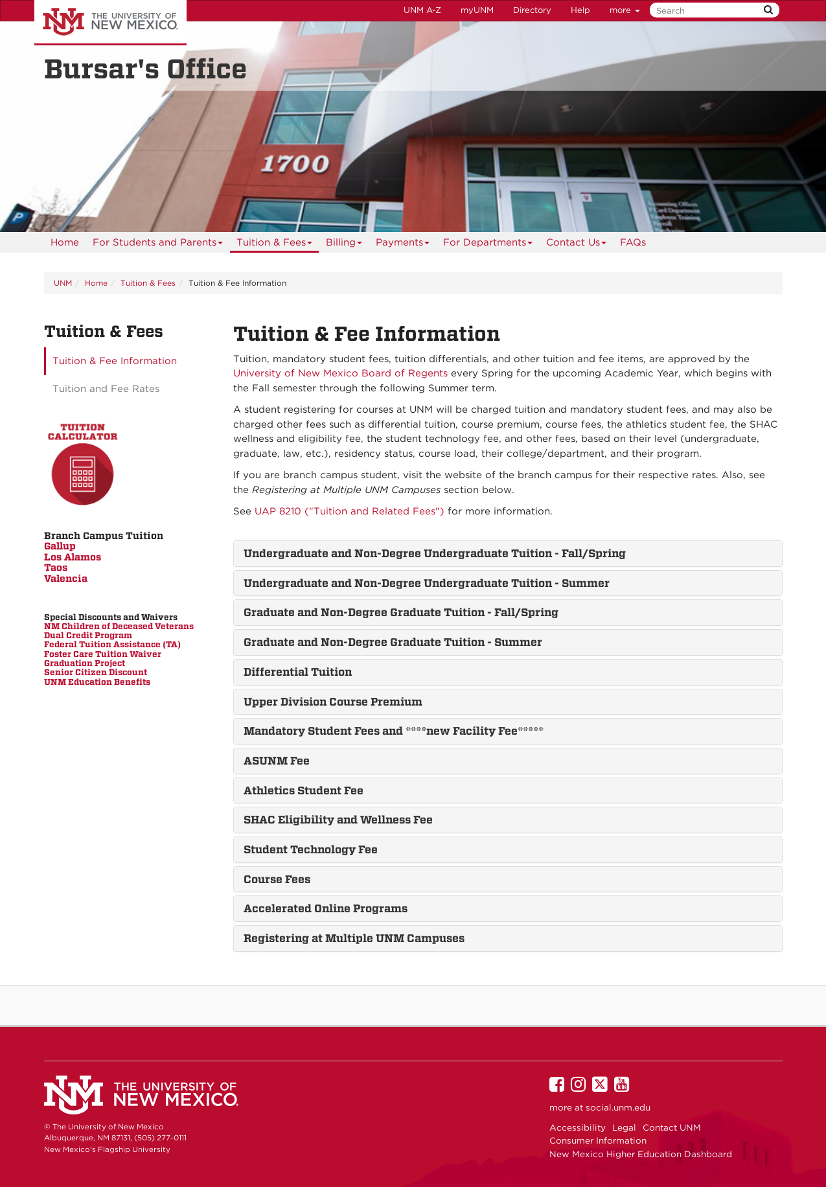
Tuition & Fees (274, 244)
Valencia (65, 578)
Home (65, 242)
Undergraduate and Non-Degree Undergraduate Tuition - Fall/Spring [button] (435, 553)
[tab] (508, 553)
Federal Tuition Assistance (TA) (112, 644)
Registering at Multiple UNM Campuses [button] (354, 938)
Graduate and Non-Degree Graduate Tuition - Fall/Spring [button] (401, 612)
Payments (403, 244)
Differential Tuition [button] (298, 671)
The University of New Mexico (110, 22)
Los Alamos (72, 557)
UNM (63, 283)
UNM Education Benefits (97, 682)
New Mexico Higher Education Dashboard (640, 1154)
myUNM (477, 10)
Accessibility (577, 1127)
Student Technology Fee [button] (311, 849)
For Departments (488, 244)
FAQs (633, 242)
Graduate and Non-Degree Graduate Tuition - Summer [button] (393, 642)
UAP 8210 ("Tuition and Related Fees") (349, 511)
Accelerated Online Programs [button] (325, 908)
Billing (344, 244)
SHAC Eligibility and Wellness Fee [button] (338, 819)
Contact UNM (672, 1127)
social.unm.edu (618, 1107)
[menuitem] (65, 242)
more (625, 10)
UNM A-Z (422, 10)
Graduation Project (84, 663)
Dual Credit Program (88, 635)
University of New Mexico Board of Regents (340, 373)
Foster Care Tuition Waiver (102, 654)
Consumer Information (598, 1140)
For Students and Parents (158, 244)
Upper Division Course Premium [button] (333, 701)
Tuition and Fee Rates (105, 389)
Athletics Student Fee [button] (303, 790)
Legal (624, 1127)
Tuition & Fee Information (114, 361)
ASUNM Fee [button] (277, 760)
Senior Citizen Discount (95, 672)
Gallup (60, 546)
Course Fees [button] (277, 879)
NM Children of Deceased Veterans (119, 626)
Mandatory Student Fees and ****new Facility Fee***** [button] (394, 730)
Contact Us (576, 244)
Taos (55, 567)
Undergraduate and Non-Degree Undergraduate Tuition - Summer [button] (427, 583)
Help (580, 10)
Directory (532, 10)
